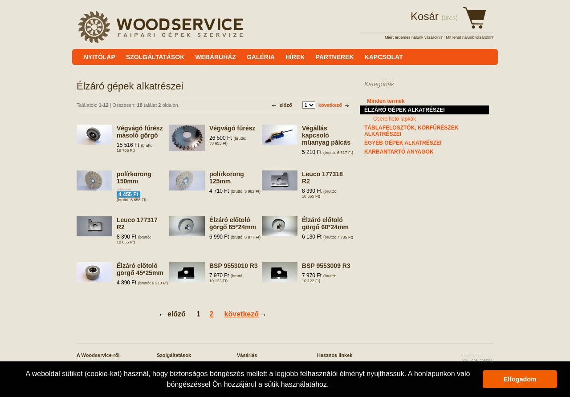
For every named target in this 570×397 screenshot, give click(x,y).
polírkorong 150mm (134, 177)
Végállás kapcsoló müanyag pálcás (326, 135)
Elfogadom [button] (520, 379)
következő (330, 105)
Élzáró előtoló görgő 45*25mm (140, 269)
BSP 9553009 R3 (326, 265)
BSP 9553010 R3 (233, 265)
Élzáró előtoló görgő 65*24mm (232, 223)
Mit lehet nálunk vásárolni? (469, 37)
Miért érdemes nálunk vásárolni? (414, 37)
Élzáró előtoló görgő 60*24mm (325, 223)
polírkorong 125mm (226, 177)
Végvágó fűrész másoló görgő (140, 132)
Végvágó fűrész (232, 128)
